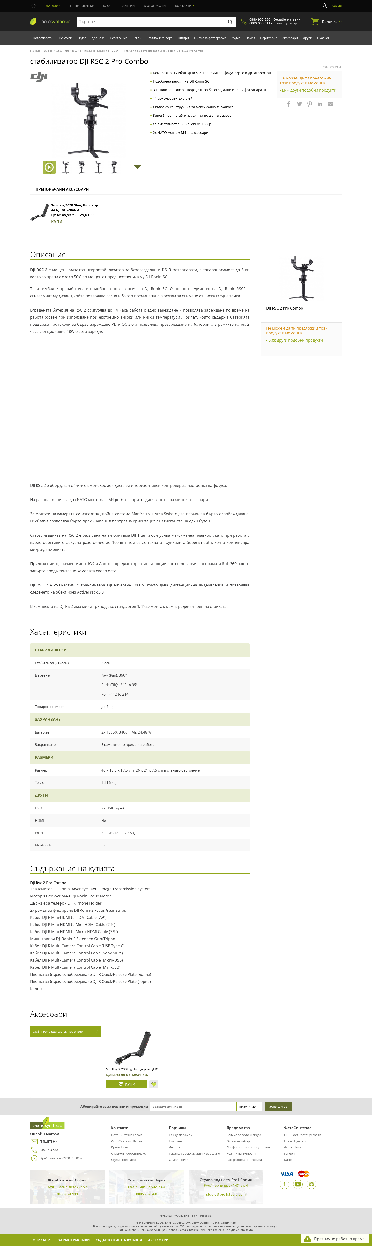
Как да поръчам (181, 1135)
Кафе (288, 1160)
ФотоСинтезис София (126, 1135)
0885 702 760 (146, 1194)
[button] (289, 106)
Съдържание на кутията (120, 1240)
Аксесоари (290, 38)
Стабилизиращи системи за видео (58, 1031)
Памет (250, 38)
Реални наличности (241, 1153)
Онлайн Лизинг (180, 1160)
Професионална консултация (248, 1147)
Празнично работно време (339, 1238)
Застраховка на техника (244, 1160)
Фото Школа (293, 1147)
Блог (107, 6)
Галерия (128, 6)
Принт (82, 6)
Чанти (136, 38)
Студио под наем (123, 1160)
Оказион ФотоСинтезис (128, 1153)
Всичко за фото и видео (244, 1135)
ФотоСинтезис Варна (126, 1141)
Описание (43, 1240)
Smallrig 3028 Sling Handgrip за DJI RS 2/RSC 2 (74, 207)
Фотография (155, 6)
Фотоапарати (42, 38)
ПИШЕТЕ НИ (44, 1141)
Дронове (98, 38)
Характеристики (75, 1240)
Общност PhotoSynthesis (302, 1135)
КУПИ (56, 221)
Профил (335, 6)
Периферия (268, 38)
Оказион (323, 38)
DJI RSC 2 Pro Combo (284, 308)
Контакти (183, 6)
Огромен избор (238, 1141)
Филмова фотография (210, 38)
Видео (81, 38)
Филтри (183, 38)
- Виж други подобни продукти (308, 90)
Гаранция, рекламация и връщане (194, 1153)
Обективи (65, 38)
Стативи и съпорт (159, 38)
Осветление (118, 38)
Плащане (175, 1141)
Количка (330, 21)
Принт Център (121, 1147)
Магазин (53, 6)
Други (307, 38)
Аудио (236, 38)
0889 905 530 (44, 1150)
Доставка (175, 1147)
